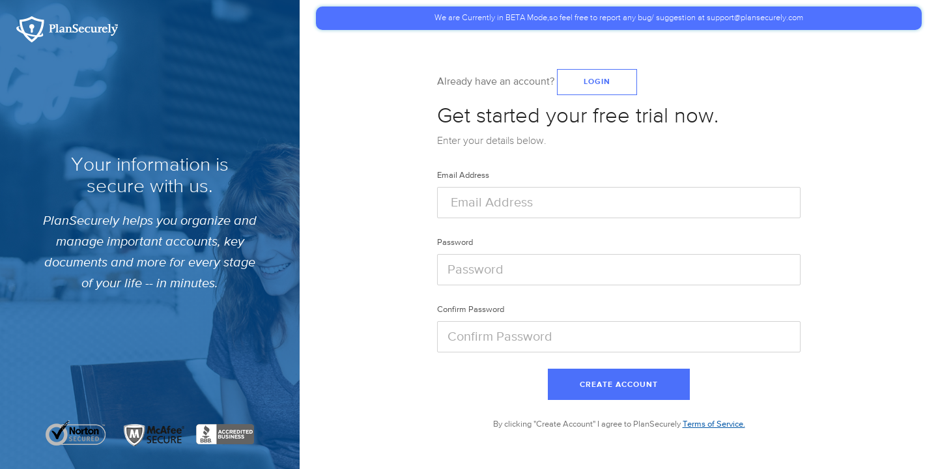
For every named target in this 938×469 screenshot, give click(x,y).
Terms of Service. (714, 424)
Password (455, 242)
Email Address (463, 175)
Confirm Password (470, 310)
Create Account (619, 385)
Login (597, 82)
